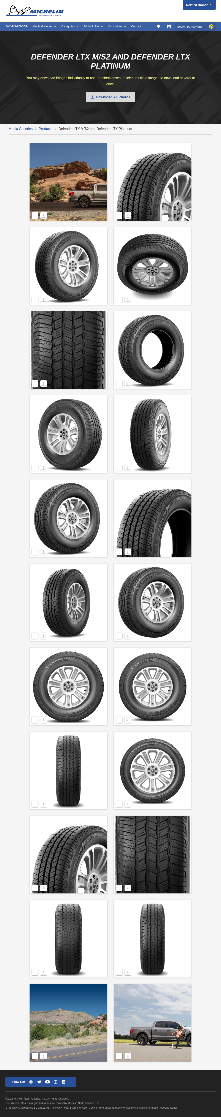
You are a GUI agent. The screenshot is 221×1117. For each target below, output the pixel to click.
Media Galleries (42, 26)
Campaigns (115, 26)
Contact (136, 26)
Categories (68, 26)
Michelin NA (91, 26)
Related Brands (197, 5)
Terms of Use (79, 1107)
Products (45, 129)
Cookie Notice (169, 1107)
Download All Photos (113, 97)
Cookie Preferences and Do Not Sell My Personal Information (124, 1107)
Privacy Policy (61, 1107)
